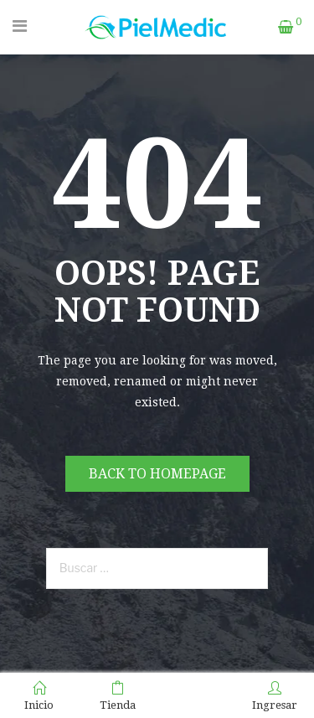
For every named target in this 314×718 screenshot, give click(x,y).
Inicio (39, 696)
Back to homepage (157, 474)
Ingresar (274, 696)
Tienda (118, 696)
